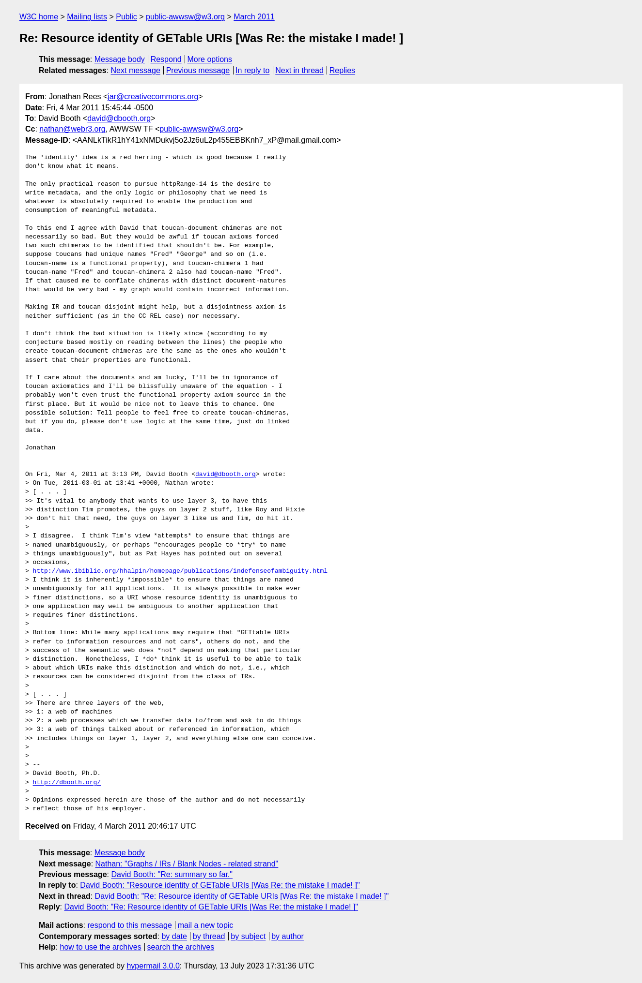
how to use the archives (100, 947)
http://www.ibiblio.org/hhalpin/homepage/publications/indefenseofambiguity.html (180, 571)
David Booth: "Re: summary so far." (172, 874)
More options (210, 59)
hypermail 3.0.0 (152, 966)
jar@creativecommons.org (153, 96)
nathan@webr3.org (72, 129)
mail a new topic (206, 925)
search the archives (181, 947)
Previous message (198, 70)
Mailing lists (87, 17)
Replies (342, 70)
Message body (119, 59)
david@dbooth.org (119, 118)
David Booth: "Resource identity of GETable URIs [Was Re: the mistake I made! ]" (220, 885)
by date (174, 936)
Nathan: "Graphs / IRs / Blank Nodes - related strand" (187, 864)
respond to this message (129, 925)
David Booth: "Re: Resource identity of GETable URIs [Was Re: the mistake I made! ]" (242, 896)
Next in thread (299, 70)
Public (126, 17)
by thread (209, 936)
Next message (135, 70)
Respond (166, 59)
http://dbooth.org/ (67, 782)
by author (287, 936)
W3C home (38, 17)
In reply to (252, 70)
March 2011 (254, 17)
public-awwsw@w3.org (185, 17)
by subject (248, 936)
